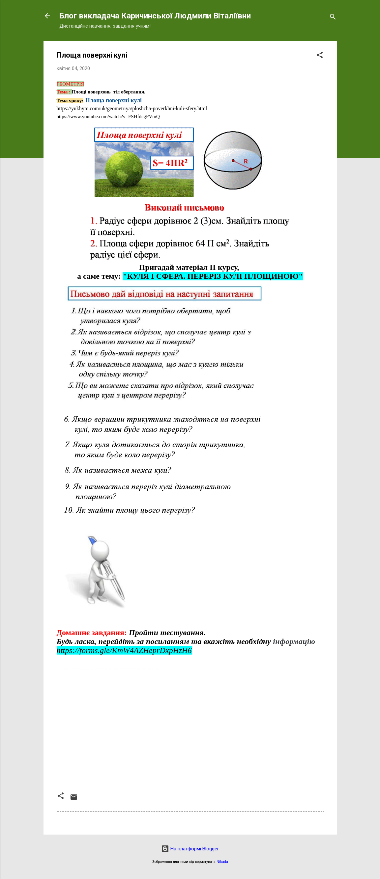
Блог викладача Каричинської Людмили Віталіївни (155, 15)
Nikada (222, 862)
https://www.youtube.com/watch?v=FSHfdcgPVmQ (108, 116)
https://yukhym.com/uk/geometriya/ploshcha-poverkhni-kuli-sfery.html (132, 108)
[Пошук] (333, 18)
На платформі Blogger (190, 849)
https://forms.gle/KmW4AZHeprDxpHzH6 (124, 650)
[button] (320, 56)
